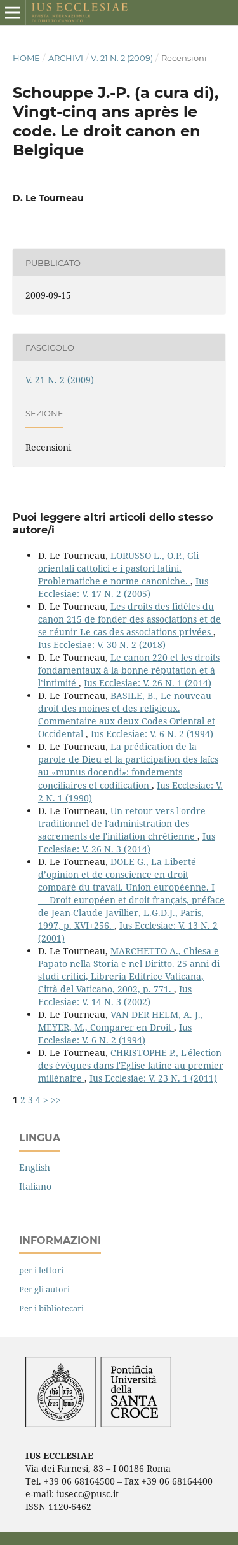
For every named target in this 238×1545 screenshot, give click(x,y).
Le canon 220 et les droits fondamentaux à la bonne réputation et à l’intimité (129, 670)
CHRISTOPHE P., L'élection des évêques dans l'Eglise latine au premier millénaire (130, 1065)
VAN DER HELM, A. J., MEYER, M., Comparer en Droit (120, 1020)
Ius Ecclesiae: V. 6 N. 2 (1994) (152, 734)
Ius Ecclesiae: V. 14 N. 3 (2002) (115, 995)
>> (56, 1100)
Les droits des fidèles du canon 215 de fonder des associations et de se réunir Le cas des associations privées (129, 619)
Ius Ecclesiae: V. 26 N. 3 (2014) (126, 842)
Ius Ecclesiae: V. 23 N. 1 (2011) (153, 1078)
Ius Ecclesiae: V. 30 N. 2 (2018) (102, 644)
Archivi (65, 58)
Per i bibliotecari (51, 1308)
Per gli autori (44, 1289)
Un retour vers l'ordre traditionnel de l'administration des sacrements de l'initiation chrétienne (122, 823)
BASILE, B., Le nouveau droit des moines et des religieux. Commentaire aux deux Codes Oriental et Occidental (126, 714)
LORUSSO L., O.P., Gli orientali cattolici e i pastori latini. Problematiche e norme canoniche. (118, 568)
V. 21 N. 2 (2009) (122, 58)
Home (26, 58)
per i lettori (41, 1270)
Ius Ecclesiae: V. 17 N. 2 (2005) (123, 587)
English (34, 1167)
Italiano (35, 1186)
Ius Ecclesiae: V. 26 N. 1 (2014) (147, 683)
